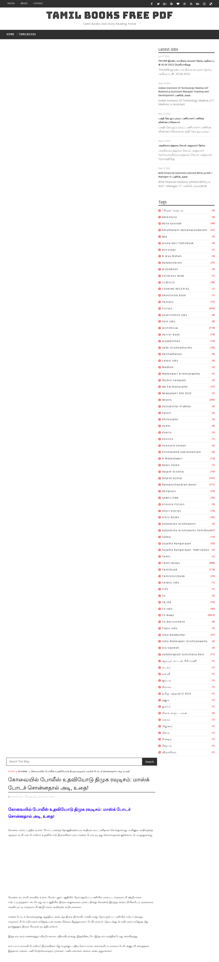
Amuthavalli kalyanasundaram (184, 231)
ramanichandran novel (179, 485)
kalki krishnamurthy (177, 348)
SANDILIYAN (170, 498)
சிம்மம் (167, 687)
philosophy (170, 420)
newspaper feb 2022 (177, 394)
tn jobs (167, 609)
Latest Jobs (170, 361)
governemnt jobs (174, 315)
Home (11, 3)
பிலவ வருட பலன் (174, 714)
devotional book (174, 296)
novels (167, 400)
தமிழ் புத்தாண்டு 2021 (176, 694)
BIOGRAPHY (170, 270)
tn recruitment (173, 622)
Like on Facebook (131, 518)
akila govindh (172, 224)
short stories (171, 511)
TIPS (165, 590)
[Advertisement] (73, 164)
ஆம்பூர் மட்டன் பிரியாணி (179, 661)
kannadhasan (172, 355)
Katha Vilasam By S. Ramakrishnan (125, 552)
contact (38, 3)
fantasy (168, 302)
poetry (167, 433)
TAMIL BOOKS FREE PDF (109, 15)
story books (170, 518)
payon (166, 413)
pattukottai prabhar (177, 407)
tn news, (50, 92)
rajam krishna (173, 472)
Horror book (171, 335)
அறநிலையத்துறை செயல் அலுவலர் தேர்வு (181, 146)
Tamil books (171, 563)
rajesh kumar (172, 479)
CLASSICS (168, 283)
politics (167, 439)
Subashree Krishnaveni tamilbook (187, 531)
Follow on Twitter (131, 510)
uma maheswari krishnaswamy (185, 642)
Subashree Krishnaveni (179, 524)
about (24, 3)
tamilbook (170, 570)
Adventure (169, 217)
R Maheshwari (172, 459)
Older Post (130, 423)
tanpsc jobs (171, 583)
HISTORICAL (170, 329)
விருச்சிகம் (169, 753)
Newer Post (16, 423)
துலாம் (166, 707)
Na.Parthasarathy (175, 387)
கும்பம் (167, 681)
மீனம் (166, 733)
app (164, 237)
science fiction (173, 505)
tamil (166, 557)
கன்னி (166, 674)
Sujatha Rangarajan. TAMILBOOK (185, 550)
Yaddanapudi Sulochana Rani (183, 655)
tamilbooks (27, 34)
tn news (168, 616)
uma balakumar (174, 635)
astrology (169, 250)
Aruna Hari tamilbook (178, 244)
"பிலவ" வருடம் (173, 211)
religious (169, 492)
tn (164, 596)
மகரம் (166, 720)
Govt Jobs (169, 322)
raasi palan (171, 465)
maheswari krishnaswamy (181, 374)
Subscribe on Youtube (131, 526)
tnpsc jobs (170, 629)
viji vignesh (170, 648)
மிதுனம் (167, 727)
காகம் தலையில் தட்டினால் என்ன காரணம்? (129, 591)
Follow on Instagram (131, 534)
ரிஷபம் (167, 746)
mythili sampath (174, 381)
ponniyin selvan (174, 446)
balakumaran (172, 263)
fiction (167, 309)
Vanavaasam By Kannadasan (121, 560)
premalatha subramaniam (181, 453)
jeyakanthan (171, 341)
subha (166, 537)
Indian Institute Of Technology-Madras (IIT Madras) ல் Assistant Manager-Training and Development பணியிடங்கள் (183, 92)
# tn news (22, 310)
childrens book (173, 276)
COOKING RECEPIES (175, 289)
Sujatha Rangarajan (176, 544)
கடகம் (166, 668)
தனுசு (165, 701)
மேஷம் (167, 740)
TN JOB (167, 603)
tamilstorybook (173, 577)
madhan (168, 368)
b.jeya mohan (172, 257)
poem (166, 426)
